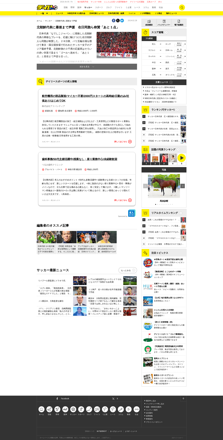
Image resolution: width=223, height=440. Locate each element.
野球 (72, 7)
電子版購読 (178, 25)
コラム (146, 7)
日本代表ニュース (96, 13)
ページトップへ (183, 399)
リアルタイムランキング (164, 213)
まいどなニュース (116, 431)
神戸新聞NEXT (102, 431)
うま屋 (128, 7)
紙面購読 (149, 25)
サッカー (88, 7)
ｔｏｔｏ (132, 13)
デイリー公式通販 (137, 2)
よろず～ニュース (131, 431)
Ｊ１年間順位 (145, 13)
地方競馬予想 (82, 2)
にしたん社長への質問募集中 (115, 2)
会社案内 (149, 413)
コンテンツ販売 (152, 410)
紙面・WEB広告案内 (153, 407)
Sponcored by (127, 213)
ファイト (119, 7)
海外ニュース (171, 13)
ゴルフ (109, 7)
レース (137, 7)
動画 (154, 7)
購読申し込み (151, 401)
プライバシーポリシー (154, 422)
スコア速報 (157, 32)
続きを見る (85, 66)
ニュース (59, 13)
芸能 (66, 7)
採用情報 (149, 416)
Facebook (65, 399)
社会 (161, 7)
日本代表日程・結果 (116, 13)
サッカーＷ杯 (96, 2)
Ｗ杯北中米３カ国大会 (76, 13)
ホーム (39, 21)
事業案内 (149, 419)
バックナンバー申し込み (155, 404)
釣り (160, 2)
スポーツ (99, 7)
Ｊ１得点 (158, 13)
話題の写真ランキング (163, 149)
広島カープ (151, 2)
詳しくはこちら (123, 141)
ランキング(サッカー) (163, 109)
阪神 (79, 7)
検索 (182, 7)
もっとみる (126, 270)
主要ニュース (161, 82)
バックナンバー (164, 25)
